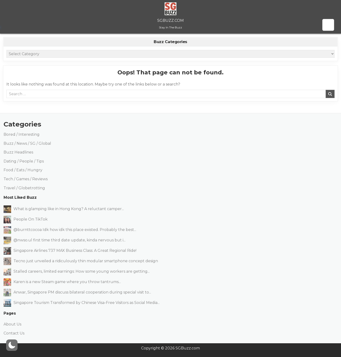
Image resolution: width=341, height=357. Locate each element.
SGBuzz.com (170, 20)
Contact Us (14, 333)
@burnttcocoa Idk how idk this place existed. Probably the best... (74, 229)
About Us (12, 324)
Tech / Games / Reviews (26, 179)
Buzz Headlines (18, 152)
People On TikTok (30, 219)
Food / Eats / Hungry (23, 170)
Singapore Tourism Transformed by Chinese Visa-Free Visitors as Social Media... (86, 302)
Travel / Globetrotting (24, 188)
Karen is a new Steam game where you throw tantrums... (67, 282)
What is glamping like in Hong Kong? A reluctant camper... (68, 209)
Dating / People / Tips (24, 161)
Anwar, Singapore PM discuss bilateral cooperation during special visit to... (82, 292)
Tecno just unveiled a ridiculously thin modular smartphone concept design (85, 261)
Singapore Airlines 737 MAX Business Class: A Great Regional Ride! (74, 250)
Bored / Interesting (22, 134)
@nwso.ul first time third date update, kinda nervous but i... (69, 240)
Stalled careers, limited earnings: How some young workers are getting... (81, 271)
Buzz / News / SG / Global (27, 143)
